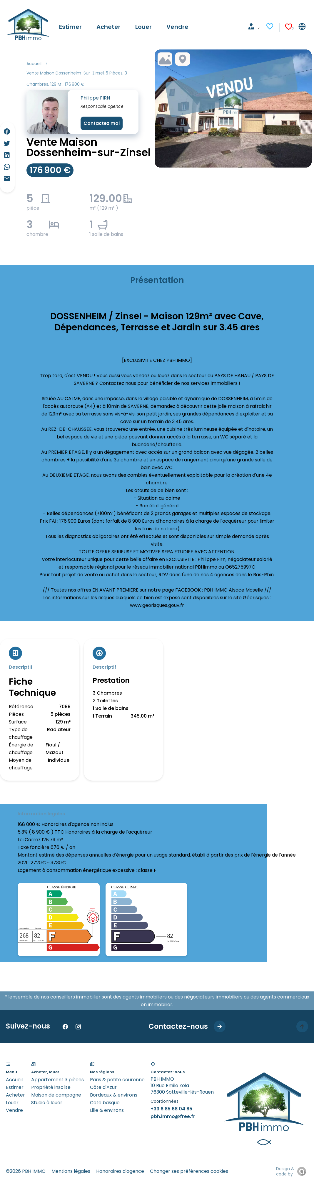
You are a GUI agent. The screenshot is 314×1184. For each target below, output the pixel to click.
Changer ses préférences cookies (189, 1171)
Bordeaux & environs (113, 1095)
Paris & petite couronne (117, 1079)
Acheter (15, 1095)
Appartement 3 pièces (57, 1079)
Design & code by (285, 1171)
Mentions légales (70, 1171)
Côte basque (105, 1102)
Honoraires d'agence (120, 1171)
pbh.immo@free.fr (173, 1116)
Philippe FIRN (95, 98)
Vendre (14, 1110)
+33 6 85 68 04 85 (171, 1108)
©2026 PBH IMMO (26, 1171)
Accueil (33, 64)
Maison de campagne (56, 1095)
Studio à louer (46, 1102)
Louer (12, 1102)
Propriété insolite (51, 1087)
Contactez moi (101, 123)
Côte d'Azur (103, 1087)
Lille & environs (107, 1110)
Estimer (15, 1087)
